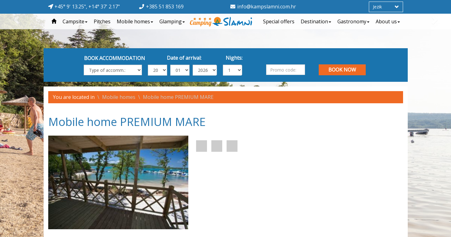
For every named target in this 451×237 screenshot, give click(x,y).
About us (388, 21)
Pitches (102, 21)
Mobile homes (135, 21)
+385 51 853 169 (165, 6)
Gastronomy (353, 21)
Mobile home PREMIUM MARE (178, 97)
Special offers (278, 21)
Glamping (172, 21)
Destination (316, 21)
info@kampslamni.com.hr (266, 6)
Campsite (75, 21)
